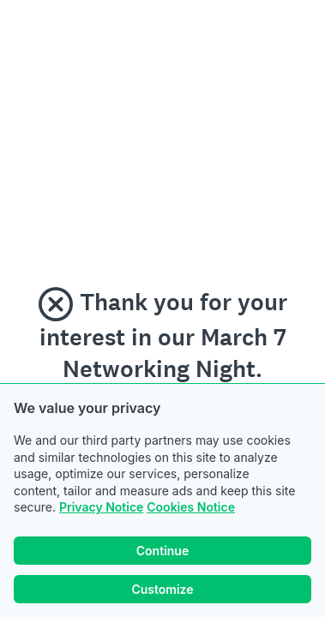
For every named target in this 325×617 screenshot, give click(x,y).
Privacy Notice (101, 507)
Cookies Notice (191, 507)
